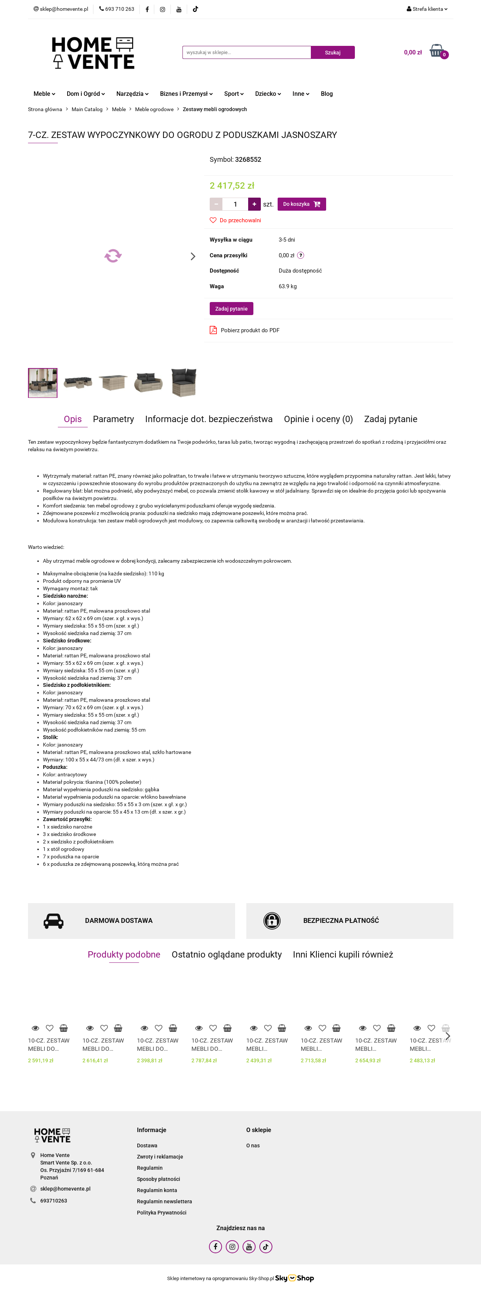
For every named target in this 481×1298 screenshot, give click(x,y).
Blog (327, 93)
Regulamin (150, 1168)
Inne (301, 93)
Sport (234, 93)
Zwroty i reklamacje (160, 1157)
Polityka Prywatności (162, 1213)
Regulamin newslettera (164, 1201)
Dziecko (268, 93)
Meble (45, 93)
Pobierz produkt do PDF (244, 330)
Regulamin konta (157, 1190)
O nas (253, 1145)
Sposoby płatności (158, 1179)
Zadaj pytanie (231, 309)
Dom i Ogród (86, 93)
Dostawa (147, 1145)
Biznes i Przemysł (186, 93)
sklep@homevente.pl (65, 1189)
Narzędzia (132, 93)
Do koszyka (302, 204)
